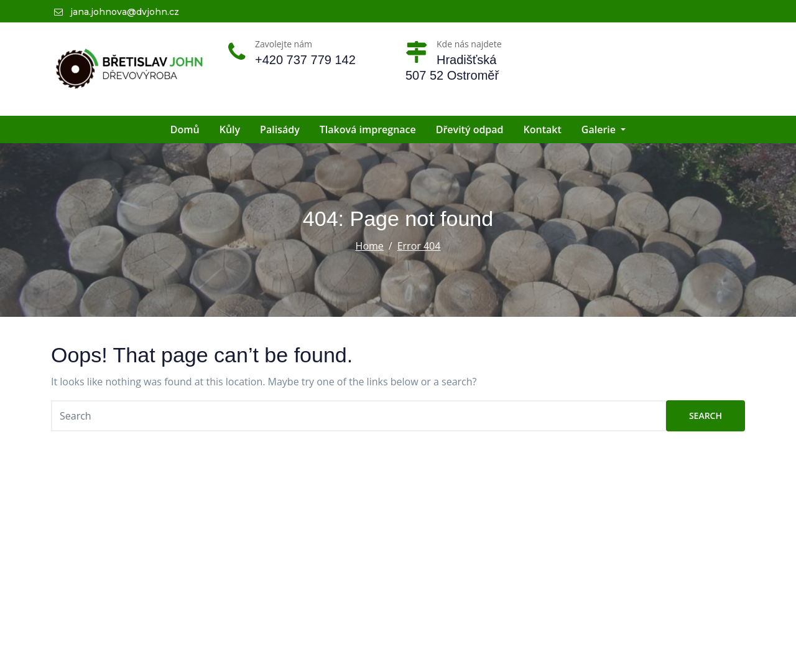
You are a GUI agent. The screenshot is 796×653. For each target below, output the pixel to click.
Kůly (230, 129)
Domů (185, 129)
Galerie (603, 129)
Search (705, 415)
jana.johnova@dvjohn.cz (116, 11)
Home (370, 246)
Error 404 (419, 246)
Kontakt (543, 129)
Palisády (280, 129)
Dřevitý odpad (470, 129)
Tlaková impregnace (368, 129)
